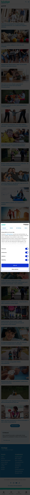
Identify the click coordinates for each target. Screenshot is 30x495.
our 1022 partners (9, 234)
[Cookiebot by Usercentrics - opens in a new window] (23, 224)
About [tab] (26, 228)
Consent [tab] (4, 228)
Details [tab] (11, 228)
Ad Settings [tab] (18, 228)
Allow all (15, 265)
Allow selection (15, 269)
